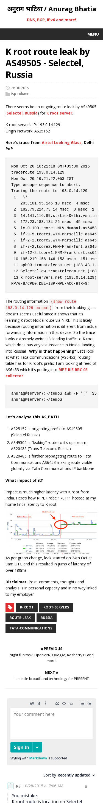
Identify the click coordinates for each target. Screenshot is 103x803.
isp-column (20, 93)
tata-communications (31, 628)
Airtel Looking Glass (62, 142)
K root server (59, 113)
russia (46, 617)
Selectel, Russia (22, 113)
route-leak (20, 617)
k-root (27, 607)
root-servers (56, 607)
